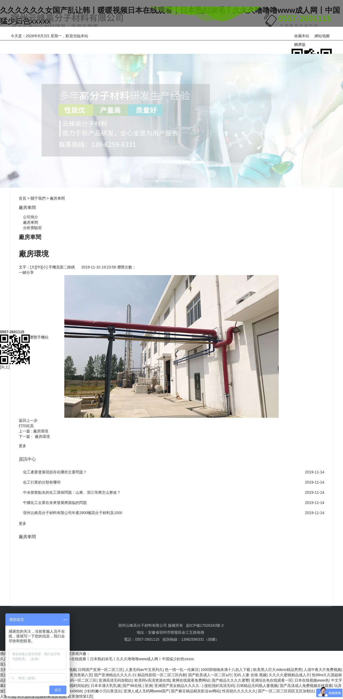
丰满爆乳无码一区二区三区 (73, 680)
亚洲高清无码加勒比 (115, 680)
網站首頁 (18, 43)
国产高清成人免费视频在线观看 (306, 685)
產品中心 (71, 43)
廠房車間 (57, 198)
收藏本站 (301, 36)
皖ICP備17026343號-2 (205, 625)
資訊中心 (179, 43)
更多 (22, 446)
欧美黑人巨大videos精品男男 (277, 669)
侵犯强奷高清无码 (219, 685)
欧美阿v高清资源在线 (152, 680)
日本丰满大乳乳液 (106, 685)
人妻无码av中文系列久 (144, 669)
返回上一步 (28, 420)
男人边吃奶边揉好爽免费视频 (41, 696)
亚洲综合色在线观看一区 (271, 680)
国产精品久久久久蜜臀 (230, 680)
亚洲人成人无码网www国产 (146, 691)
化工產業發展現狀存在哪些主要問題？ (55, 472)
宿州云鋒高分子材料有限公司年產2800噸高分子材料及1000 (72, 513)
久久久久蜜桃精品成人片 (289, 675)
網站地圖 (322, 36)
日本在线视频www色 (311, 680)
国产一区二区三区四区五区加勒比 (286, 691)
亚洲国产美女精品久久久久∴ (178, 685)
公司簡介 (28, 217)
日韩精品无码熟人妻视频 (257, 685)
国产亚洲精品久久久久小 (114, 675)
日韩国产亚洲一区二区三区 (100, 669)
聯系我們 (286, 43)
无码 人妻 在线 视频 (250, 675)
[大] (33, 267)
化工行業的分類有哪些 (42, 482)
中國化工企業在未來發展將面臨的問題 (55, 502)
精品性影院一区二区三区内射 (161, 675)
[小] (45, 267)
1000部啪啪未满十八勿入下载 (226, 669)
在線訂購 (232, 43)
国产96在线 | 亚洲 (137, 685)
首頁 (22, 198)
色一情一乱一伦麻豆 (182, 669)
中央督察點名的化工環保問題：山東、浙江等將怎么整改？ (72, 492)
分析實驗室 (30, 228)
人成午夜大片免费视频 (322, 669)
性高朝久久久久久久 (239, 691)
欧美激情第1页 (80, 696)
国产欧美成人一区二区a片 (210, 675)
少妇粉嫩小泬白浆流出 (102, 691)
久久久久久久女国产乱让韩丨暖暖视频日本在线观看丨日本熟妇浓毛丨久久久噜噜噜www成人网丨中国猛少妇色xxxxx (97, 659)
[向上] (5, 319)
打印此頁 (26, 426)
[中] (39, 267)
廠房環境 (40, 431)
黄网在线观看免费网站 (191, 680)
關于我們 (125, 43)
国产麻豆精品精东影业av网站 (195, 691)
